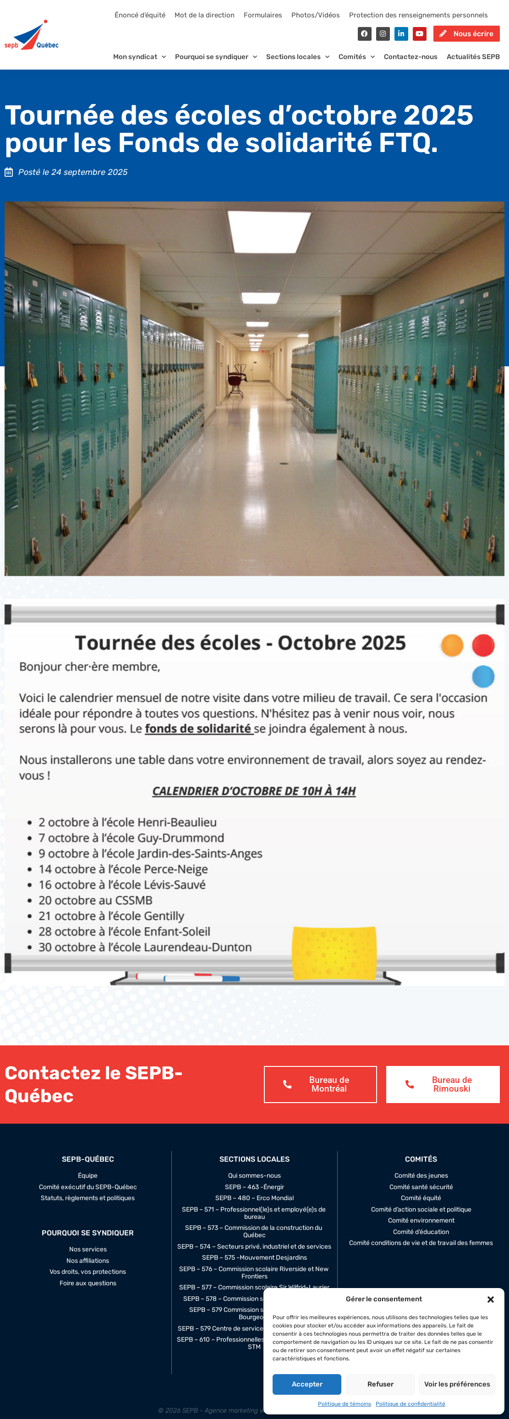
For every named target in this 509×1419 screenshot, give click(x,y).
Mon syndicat (139, 63)
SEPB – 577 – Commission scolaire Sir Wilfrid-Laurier (254, 1295)
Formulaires (263, 15)
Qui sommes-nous (254, 1183)
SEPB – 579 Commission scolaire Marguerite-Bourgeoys (254, 1321)
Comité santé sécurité (421, 1194)
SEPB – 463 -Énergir (254, 1194)
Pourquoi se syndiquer (216, 63)
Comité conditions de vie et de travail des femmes (421, 1250)
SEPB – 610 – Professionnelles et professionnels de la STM (254, 1350)
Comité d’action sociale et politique (421, 1216)
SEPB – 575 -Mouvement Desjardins (254, 1265)
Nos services (88, 1257)
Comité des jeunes (421, 1183)
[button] (490, 1299)
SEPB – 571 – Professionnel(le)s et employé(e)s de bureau (254, 1220)
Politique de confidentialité (410, 1404)
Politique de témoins (344, 1404)
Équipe (88, 1183)
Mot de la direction (205, 15)
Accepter (307, 1384)
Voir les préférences (457, 1384)
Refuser (380, 1384)
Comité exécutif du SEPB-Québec (88, 1194)
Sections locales (297, 63)
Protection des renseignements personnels (418, 15)
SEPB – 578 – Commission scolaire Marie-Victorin (254, 1306)
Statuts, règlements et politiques (88, 1205)
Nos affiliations (87, 1268)
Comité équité (421, 1205)
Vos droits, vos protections (87, 1279)
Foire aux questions (88, 1290)
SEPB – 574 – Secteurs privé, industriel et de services (254, 1253)
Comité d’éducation (421, 1239)
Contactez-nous (411, 63)
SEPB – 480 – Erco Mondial (254, 1205)
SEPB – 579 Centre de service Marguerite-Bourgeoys (254, 1335)
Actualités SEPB (473, 63)
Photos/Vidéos (315, 15)
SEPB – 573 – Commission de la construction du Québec (254, 1239)
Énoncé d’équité (140, 15)
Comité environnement (421, 1228)
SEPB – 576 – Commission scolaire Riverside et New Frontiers (254, 1279)
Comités (357, 63)
